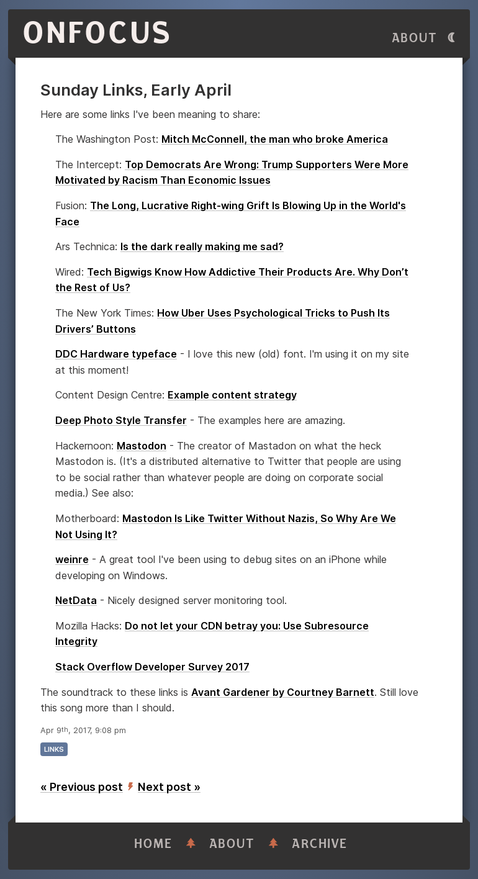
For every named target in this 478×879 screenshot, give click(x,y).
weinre (72, 559)
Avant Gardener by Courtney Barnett (282, 692)
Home (153, 843)
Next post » (169, 786)
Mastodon (141, 446)
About (415, 38)
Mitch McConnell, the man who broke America (274, 139)
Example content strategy (232, 395)
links (54, 749)
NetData (76, 600)
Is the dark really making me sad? (202, 246)
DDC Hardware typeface (116, 354)
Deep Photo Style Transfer (121, 420)
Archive (320, 843)
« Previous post (81, 786)
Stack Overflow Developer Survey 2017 (152, 666)
